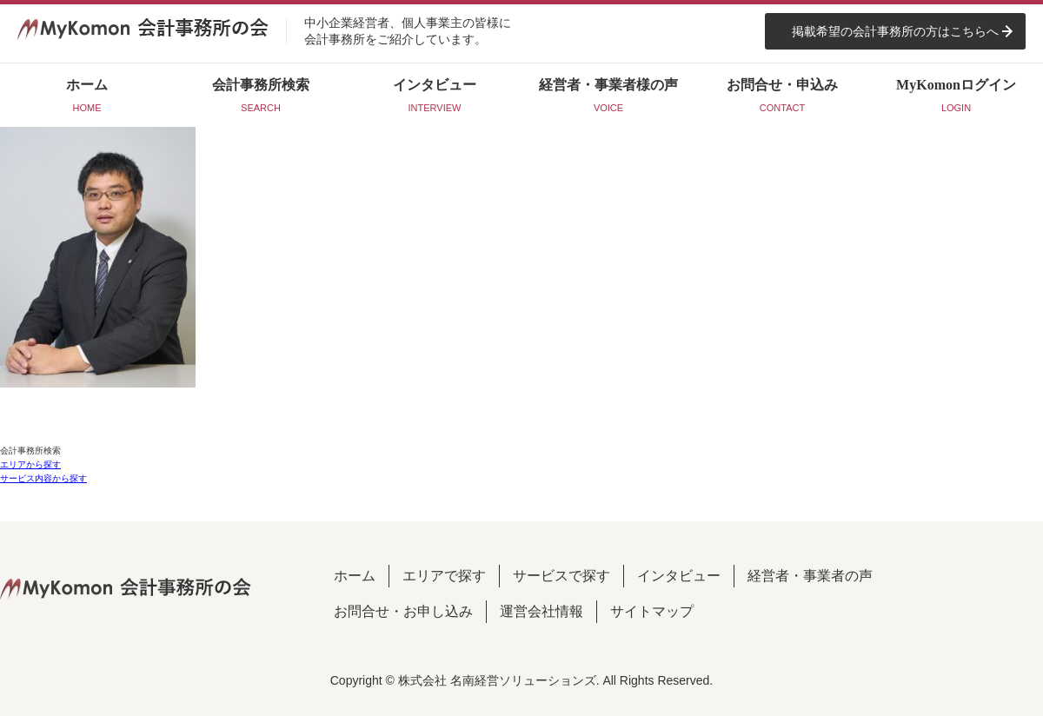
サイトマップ (652, 611)
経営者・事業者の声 (810, 575)
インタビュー (679, 575)
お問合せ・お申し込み (403, 611)
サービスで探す (561, 575)
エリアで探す (444, 575)
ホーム (354, 575)
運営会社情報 (541, 611)
